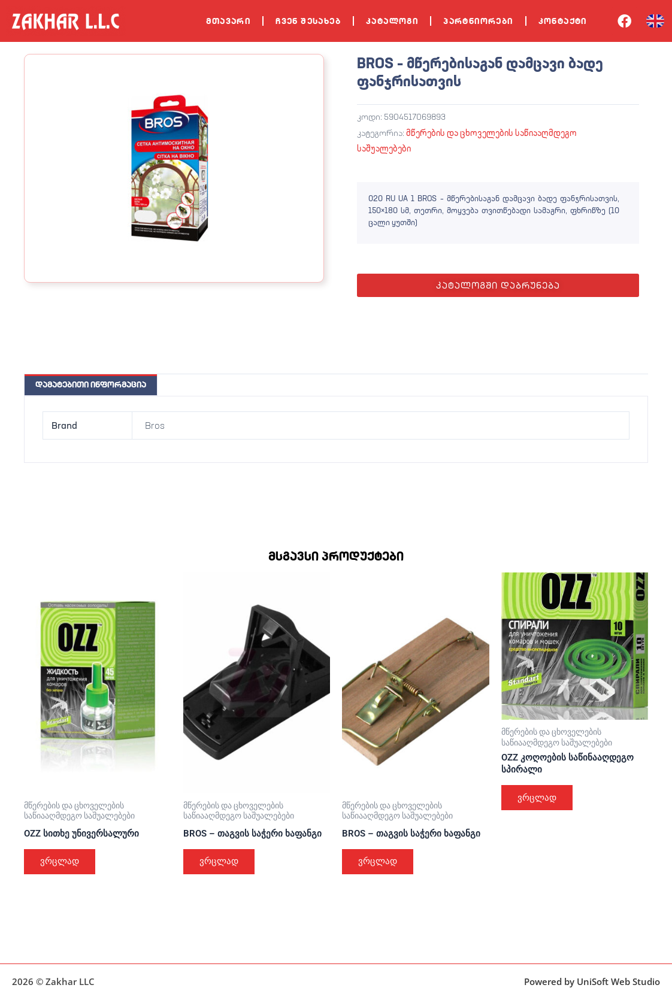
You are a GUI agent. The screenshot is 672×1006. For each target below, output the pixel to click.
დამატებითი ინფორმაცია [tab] (90, 384)
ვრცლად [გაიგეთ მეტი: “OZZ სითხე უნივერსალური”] (62, 863)
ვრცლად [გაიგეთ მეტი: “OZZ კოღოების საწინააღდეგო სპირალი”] (539, 800)
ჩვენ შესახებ (308, 21)
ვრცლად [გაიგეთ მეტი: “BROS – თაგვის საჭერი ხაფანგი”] (221, 863)
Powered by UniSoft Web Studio (592, 981)
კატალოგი (392, 21)
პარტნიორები (478, 21)
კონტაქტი (562, 21)
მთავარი (228, 21)
